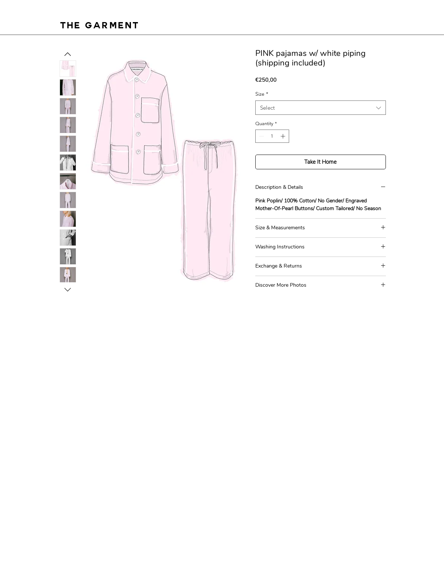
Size (261, 94)
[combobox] (320, 107)
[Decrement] (260, 136)
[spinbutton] (272, 136)
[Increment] (283, 136)
